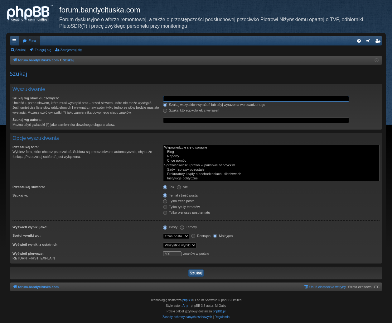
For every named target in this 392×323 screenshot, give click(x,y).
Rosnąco (201, 236)
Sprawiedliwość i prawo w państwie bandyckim (271, 165)
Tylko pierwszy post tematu (186, 212)
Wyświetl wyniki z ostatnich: (35, 244)
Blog (271, 152)
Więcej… (15, 42)
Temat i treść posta (180, 195)
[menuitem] (359, 40)
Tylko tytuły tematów (181, 207)
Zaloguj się (43, 50)
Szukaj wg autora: (27, 119)
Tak (168, 187)
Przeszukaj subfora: (28, 187)
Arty (185, 305)
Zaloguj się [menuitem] (369, 42)
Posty (170, 227)
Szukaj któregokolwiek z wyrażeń (191, 110)
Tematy (188, 227)
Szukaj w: (20, 195)
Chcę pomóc (271, 161)
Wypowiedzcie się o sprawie (271, 147)
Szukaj (20, 50)
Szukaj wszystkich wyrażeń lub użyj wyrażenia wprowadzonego (214, 105)
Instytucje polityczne (271, 178)
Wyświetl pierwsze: (28, 253)
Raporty (271, 156)
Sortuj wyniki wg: (26, 235)
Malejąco (223, 236)
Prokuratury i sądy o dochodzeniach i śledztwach (271, 174)
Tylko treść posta (179, 201)
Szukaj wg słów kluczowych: (35, 98)
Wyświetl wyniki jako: (29, 227)
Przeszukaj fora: (25, 147)
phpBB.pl (219, 311)
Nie (182, 187)
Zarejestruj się (71, 50)
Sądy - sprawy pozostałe (271, 170)
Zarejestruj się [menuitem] (378, 42)
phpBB (187, 300)
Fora (32, 41)
